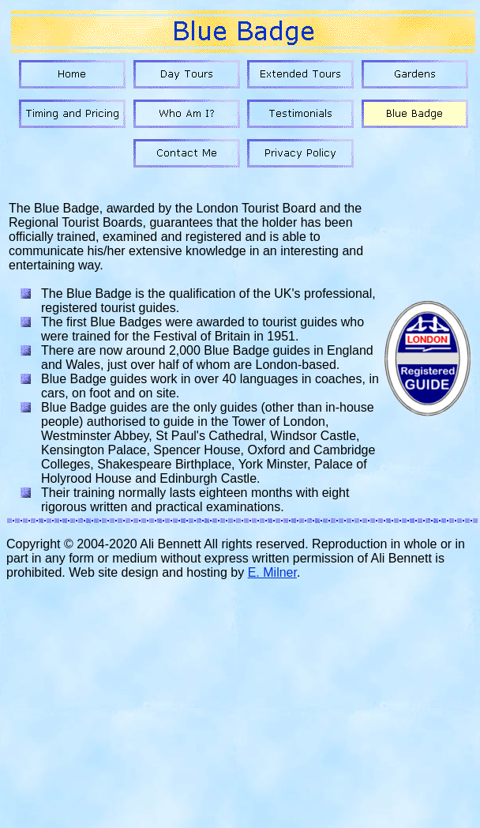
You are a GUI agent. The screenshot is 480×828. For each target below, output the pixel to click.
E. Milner (272, 572)
